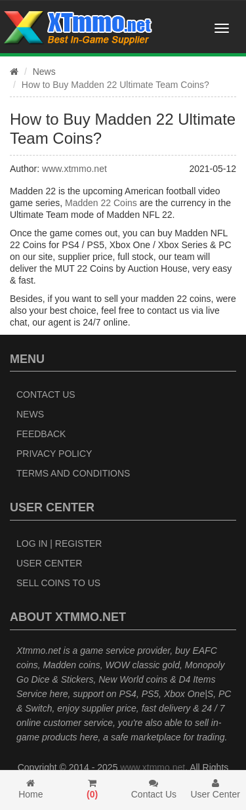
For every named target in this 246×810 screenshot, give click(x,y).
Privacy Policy (54, 453)
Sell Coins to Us (58, 583)
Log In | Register (59, 543)
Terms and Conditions (73, 473)
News (44, 71)
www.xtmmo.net (74, 168)
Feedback (41, 434)
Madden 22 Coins (101, 203)
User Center (49, 563)
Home (31, 788)
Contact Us (45, 394)
